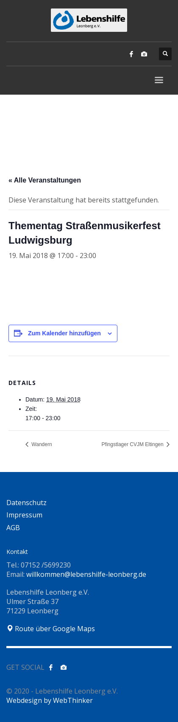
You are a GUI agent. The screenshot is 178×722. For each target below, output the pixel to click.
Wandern (41, 444)
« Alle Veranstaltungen (44, 180)
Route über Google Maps (50, 628)
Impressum (24, 515)
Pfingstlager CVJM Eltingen (133, 444)
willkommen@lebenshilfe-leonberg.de (86, 574)
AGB (13, 527)
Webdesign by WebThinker (49, 700)
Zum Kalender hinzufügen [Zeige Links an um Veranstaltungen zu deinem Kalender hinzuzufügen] (64, 333)
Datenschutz (26, 502)
